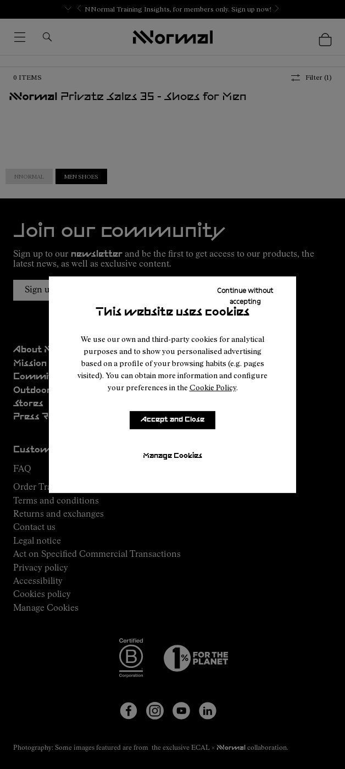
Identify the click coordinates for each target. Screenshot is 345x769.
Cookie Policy (213, 387)
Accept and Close (172, 419)
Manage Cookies (172, 456)
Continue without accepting (245, 295)
